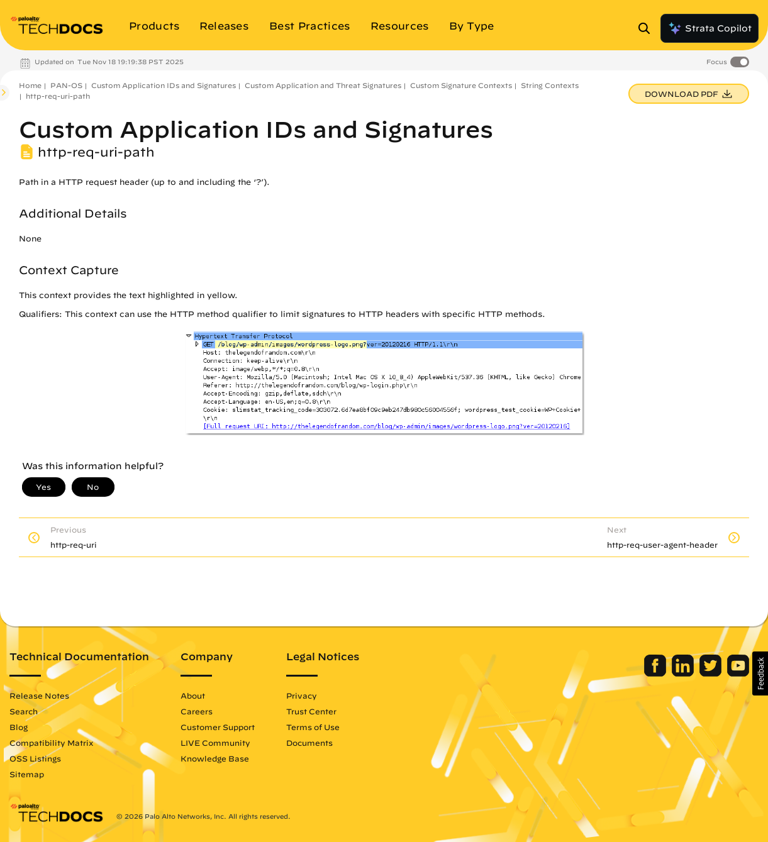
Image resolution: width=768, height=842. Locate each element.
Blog (18, 727)
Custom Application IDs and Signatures (163, 85)
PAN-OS (66, 85)
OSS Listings (35, 758)
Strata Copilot (709, 28)
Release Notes (39, 695)
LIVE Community (215, 742)
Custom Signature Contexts (461, 85)
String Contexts (550, 85)
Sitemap (26, 774)
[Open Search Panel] (647, 28)
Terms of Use (313, 727)
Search (23, 711)
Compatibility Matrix (51, 742)
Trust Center (311, 711)
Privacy (301, 695)
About (193, 695)
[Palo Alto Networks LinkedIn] (684, 673)
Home (30, 85)
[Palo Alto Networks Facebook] (656, 673)
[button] (760, 673)
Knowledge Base (215, 758)
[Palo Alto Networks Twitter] (711, 673)
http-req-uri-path (58, 96)
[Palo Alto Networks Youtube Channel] (738, 673)
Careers (197, 711)
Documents (309, 742)
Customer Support (218, 727)
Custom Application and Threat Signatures (323, 85)
